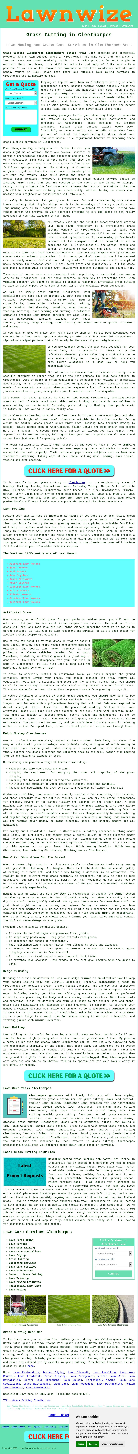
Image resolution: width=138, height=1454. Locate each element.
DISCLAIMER (127, 26)
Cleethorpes (77, 482)
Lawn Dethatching (109, 1383)
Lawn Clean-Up (78, 1372)
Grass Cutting (18, 1427)
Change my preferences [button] (112, 1444)
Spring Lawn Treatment (41, 1380)
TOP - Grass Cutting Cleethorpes (26, 1400)
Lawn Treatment (29, 1376)
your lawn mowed (61, 226)
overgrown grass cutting (116, 1106)
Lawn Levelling (104, 1372)
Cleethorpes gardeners (46, 1095)
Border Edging (53, 1372)
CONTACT (114, 26)
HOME (84, 26)
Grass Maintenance (37, 1383)
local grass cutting (95, 1133)
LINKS (93, 26)
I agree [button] (81, 1444)
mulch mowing (123, 1118)
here (31, 1366)
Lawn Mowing (50, 1427)
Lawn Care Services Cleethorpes (37, 1232)
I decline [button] (93, 1444)
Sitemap (5, 1427)
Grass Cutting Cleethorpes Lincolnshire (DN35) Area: (44, 53)
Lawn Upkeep (73, 1380)
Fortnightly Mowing (100, 1380)
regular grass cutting (87, 1099)
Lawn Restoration (26, 1372)
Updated (37, 1427)
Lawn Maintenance (38, 1387)
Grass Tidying (55, 1376)
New (29, 1427)
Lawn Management (82, 1376)
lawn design (33, 336)
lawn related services (28, 1137)
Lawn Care (61, 1383)
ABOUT (103, 26)
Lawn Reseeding (82, 1383)
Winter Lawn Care (111, 1376)
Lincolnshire (79, 1137)
